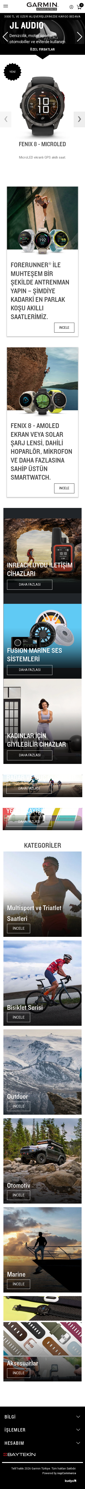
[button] (5, 37)
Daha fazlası (30, 584)
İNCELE (64, 327)
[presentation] (5, 119)
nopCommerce (66, 1473)
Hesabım (14, 1443)
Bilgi (10, 1417)
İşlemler (15, 1430)
